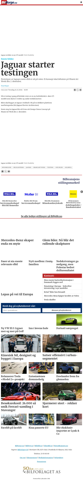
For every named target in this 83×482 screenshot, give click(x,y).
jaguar (28, 167)
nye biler (59, 167)
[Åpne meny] (81, 2)
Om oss (22, 458)
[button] (81, 191)
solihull (68, 167)
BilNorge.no (19, 447)
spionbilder (6, 167)
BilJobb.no (38, 447)
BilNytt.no (29, 447)
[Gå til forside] (9, 2)
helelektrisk (18, 167)
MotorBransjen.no (61, 447)
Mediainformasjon (45, 458)
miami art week (39, 167)
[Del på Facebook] (74, 90)
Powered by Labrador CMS (41, 479)
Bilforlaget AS (23, 451)
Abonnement (32, 458)
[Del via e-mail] (80, 90)
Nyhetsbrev (58, 458)
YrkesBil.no (48, 447)
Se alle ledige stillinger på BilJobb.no (41, 217)
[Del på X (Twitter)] (77, 90)
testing (50, 167)
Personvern (41, 462)
